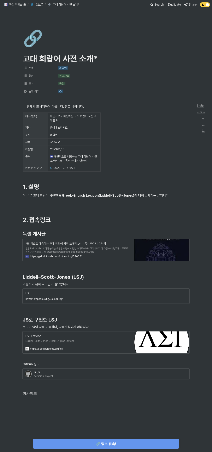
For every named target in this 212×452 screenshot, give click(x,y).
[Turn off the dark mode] (205, 6)
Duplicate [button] (174, 4)
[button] (14, 4)
